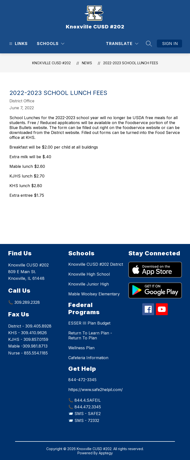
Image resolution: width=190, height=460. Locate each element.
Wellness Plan (81, 347)
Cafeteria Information (88, 357)
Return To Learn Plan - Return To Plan (90, 335)
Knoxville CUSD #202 (51, 63)
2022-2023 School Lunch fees (130, 63)
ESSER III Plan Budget (89, 323)
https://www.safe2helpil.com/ (95, 389)
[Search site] (149, 43)
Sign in (170, 43)
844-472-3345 (82, 379)
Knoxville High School (89, 274)
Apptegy (106, 453)
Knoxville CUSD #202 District (95, 264)
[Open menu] (18, 44)
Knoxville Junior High (88, 284)
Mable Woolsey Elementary (94, 293)
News (87, 63)
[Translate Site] (122, 44)
